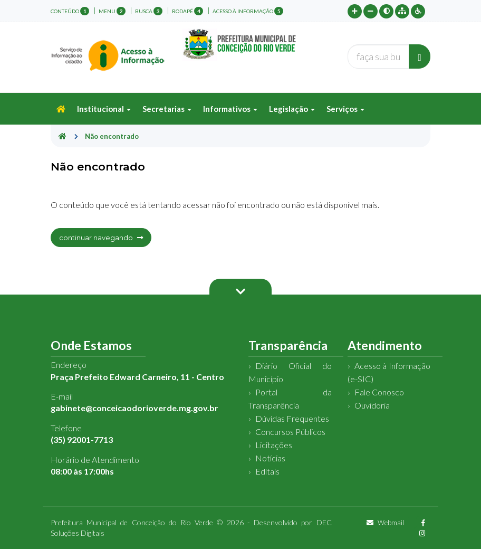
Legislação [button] (292, 108)
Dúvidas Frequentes (292, 418)
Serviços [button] (345, 108)
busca (148, 11)
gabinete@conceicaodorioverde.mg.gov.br (134, 408)
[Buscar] (419, 56)
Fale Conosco (379, 392)
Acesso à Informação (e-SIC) (389, 372)
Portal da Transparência (290, 398)
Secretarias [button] (166, 108)
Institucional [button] (104, 108)
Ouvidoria (372, 405)
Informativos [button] (230, 108)
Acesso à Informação (248, 11)
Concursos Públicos (290, 432)
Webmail (385, 522)
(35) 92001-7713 (82, 439)
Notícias (270, 458)
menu (112, 11)
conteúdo (70, 11)
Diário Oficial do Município (290, 372)
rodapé (187, 11)
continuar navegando (101, 237)
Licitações (273, 445)
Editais (267, 471)
